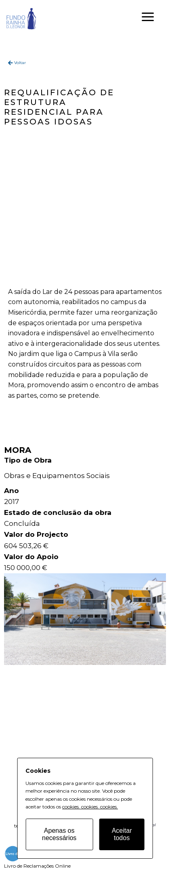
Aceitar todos (122, 834)
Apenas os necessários (59, 834)
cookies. (71, 807)
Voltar (20, 62)
